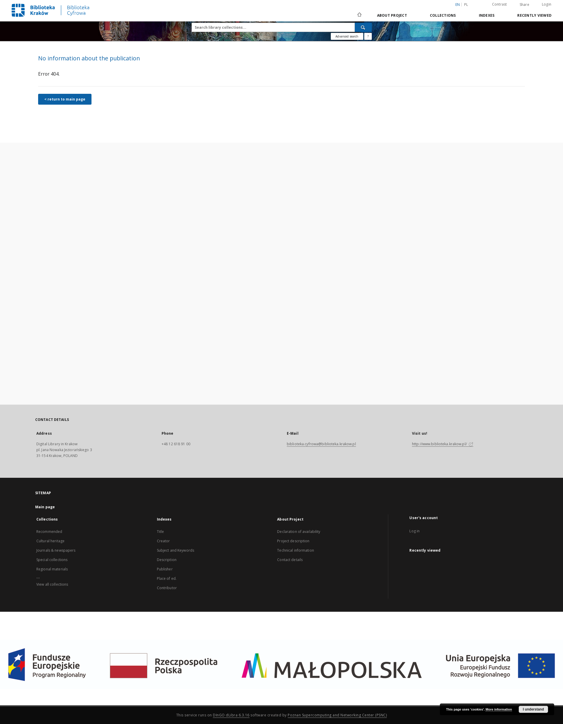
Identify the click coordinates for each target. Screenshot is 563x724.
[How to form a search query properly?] (368, 36)
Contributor (167, 587)
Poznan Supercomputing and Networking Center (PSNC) (337, 715)
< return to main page (64, 99)
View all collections (52, 584)
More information (499, 709)
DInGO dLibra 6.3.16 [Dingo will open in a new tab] (231, 715)
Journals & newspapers (56, 550)
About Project (392, 15)
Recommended (49, 531)
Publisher (165, 569)
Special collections (51, 559)
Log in (414, 530)
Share (524, 4)
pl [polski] (466, 4)
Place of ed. (167, 578)
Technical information (295, 550)
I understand (533, 709)
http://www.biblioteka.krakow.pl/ (442, 443)
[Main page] (359, 15)
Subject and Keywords (175, 550)
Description (167, 559)
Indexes (487, 15)
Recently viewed (534, 15)
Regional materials (52, 569)
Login (546, 4)
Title (160, 531)
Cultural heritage (50, 540)
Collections (443, 15)
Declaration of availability (298, 531)
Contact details (290, 559)
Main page (45, 506)
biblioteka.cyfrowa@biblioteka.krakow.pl (321, 443)
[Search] (363, 27)
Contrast (499, 4)
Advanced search (346, 36)
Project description (293, 540)
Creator (163, 540)
